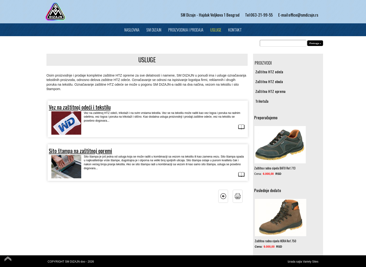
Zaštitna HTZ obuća (269, 81)
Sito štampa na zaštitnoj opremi (80, 151)
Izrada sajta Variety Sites (303, 261)
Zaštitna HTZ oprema (270, 91)
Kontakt (235, 30)
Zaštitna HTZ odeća (269, 71)
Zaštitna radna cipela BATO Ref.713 (275, 168)
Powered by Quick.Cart (305, 265)
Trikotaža (261, 101)
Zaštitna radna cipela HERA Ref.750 (275, 241)
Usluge (215, 30)
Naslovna (131, 30)
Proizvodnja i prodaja (185, 30)
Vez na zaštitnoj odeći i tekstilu (80, 107)
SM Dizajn (153, 30)
